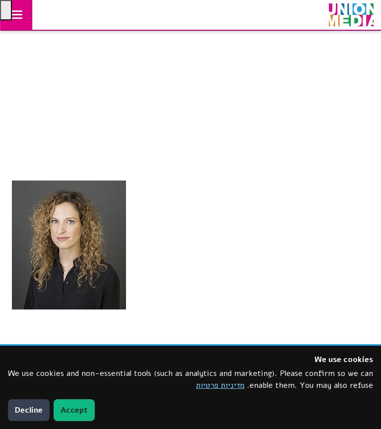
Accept (74, 410)
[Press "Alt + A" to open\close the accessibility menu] (6, 10)
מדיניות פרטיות (220, 385)
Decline (29, 410)
